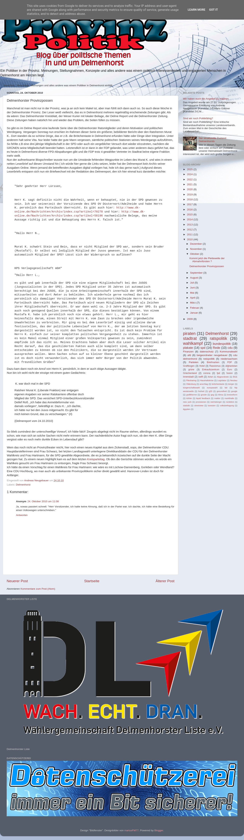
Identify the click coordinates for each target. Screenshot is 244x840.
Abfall (210, 377)
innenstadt (188, 376)
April (193, 297)
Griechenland (190, 373)
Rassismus (215, 366)
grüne (191, 369)
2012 (190, 229)
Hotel (202, 366)
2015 (190, 214)
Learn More (196, 9)
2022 (190, 179)
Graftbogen (189, 366)
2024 (190, 174)
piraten (189, 333)
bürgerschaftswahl (191, 387)
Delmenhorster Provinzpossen (206, 266)
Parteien (193, 362)
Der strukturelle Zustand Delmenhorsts (212, 140)
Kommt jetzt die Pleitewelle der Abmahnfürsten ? (207, 260)
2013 (190, 224)
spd (202, 347)
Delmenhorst (23, 484)
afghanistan (231, 366)
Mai (192, 292)
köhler (189, 398)
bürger (231, 384)
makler (217, 398)
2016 (190, 209)
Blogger (158, 830)
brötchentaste (218, 384)
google (234, 391)
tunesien (212, 405)
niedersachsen (229, 358)
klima (220, 395)
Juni (193, 287)
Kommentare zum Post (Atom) (38, 588)
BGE (235, 377)
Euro (229, 369)
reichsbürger (216, 402)
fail (226, 387)
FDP (229, 362)
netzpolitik (209, 358)
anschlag (204, 384)
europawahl (212, 387)
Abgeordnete (223, 377)
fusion (229, 373)
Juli (192, 282)
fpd (218, 373)
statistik (186, 405)
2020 (190, 189)
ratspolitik (218, 338)
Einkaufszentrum (210, 369)
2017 (190, 204)
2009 (190, 319)
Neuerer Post (17, 581)
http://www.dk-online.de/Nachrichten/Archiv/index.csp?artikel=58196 (79, 214)
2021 (190, 184)
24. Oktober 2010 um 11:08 (43, 501)
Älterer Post (165, 581)
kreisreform (232, 395)
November (196, 249)
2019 (190, 194)
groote (204, 395)
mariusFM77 (131, 830)
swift (200, 376)
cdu (230, 347)
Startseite (91, 581)
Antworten (22, 515)
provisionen (201, 402)
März (193, 302)
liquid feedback (203, 398)
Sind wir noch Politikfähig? (198, 118)
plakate (188, 347)
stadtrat (190, 338)
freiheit (201, 391)
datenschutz (207, 351)
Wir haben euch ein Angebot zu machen (206, 98)
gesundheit (222, 391)
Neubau (233, 380)
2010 (190, 239)
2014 (190, 219)
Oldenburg (191, 384)
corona (206, 373)
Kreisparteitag (96, 459)
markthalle (229, 398)
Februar (195, 307)
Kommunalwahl (228, 351)
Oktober (195, 253)
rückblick (230, 402)
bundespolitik (222, 343)
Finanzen (188, 351)
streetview (199, 405)
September (196, 272)
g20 (210, 391)
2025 (190, 169)
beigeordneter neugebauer (212, 355)
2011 (190, 234)
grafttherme (191, 395)
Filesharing (191, 380)
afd (189, 355)
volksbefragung (227, 405)
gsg (212, 395)
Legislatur (221, 380)
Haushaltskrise (207, 380)
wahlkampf (193, 343)
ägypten (186, 409)
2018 (190, 199)
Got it (213, 9)
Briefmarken (213, 362)
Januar (194, 312)
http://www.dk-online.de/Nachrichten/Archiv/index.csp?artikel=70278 (77, 210)
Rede (216, 347)
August (194, 277)
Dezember (196, 243)
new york (187, 402)
